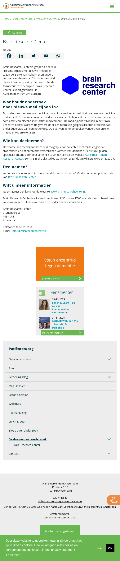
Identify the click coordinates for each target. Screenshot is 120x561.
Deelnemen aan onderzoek (44, 19)
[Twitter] (33, 56)
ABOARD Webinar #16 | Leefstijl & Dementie (65, 324)
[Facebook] (9, 56)
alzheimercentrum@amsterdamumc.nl (60, 501)
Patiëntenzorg (19, 19)
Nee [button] (99, 548)
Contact (14, 454)
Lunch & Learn (18, 421)
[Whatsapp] (58, 56)
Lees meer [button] (13, 555)
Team (12, 368)
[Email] (45, 56)
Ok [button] (110, 548)
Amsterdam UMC (60, 514)
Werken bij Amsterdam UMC (60, 517)
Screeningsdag (18, 377)
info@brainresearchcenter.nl (29, 231)
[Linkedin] (21, 56)
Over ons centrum (21, 359)
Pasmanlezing (18, 412)
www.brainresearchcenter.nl (68, 191)
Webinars (15, 403)
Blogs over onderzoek (23, 430)
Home (6, 19)
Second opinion (18, 395)
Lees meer (58, 312)
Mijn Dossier (17, 386)
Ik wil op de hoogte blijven (60, 531)
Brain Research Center (26, 445)
